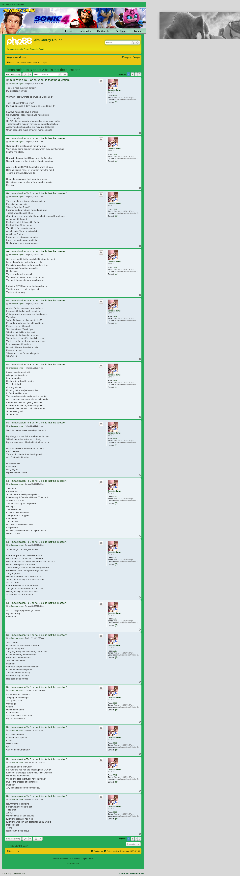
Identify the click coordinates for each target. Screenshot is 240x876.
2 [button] (132, 74)
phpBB (64, 859)
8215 (115, 96)
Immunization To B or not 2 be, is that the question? (42, 70)
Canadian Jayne (114, 90)
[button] (139, 74)
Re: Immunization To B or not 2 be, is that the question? (36, 138)
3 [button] (136, 74)
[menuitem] (22, 58)
